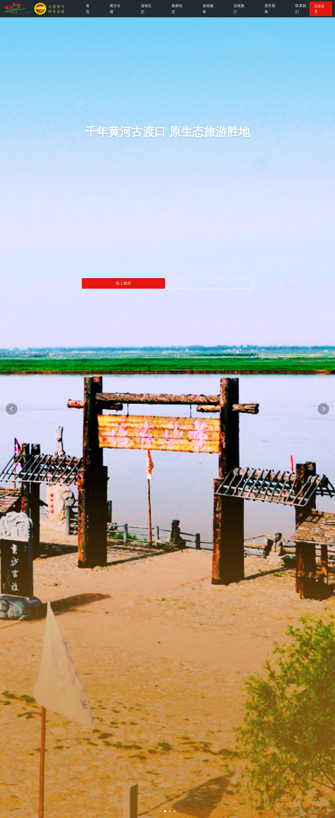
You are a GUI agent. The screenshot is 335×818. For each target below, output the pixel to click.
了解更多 (211, 284)
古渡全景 (317, 9)
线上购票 (123, 284)
